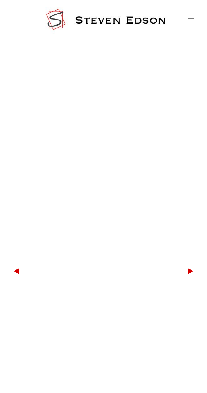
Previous (16, 271)
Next (191, 271)
